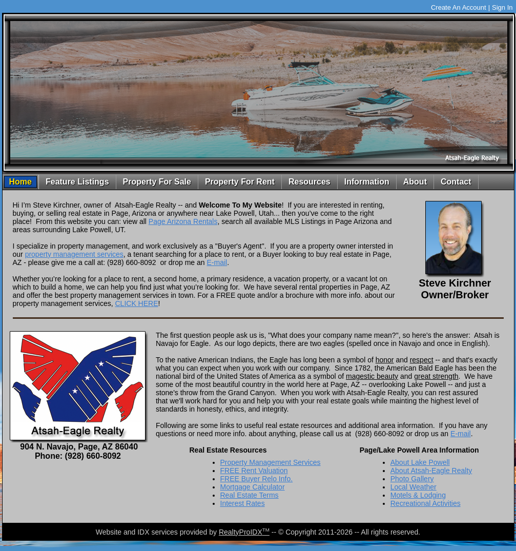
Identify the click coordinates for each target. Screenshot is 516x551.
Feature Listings (77, 181)
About (415, 181)
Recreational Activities (425, 503)
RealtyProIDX (244, 532)
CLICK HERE (136, 303)
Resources (309, 181)
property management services (74, 254)
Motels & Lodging (418, 495)
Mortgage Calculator (252, 487)
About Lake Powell (420, 462)
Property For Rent (240, 181)
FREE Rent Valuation (254, 470)
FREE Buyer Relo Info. (256, 479)
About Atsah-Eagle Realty (431, 470)
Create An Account (458, 7)
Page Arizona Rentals (183, 221)
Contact (456, 181)
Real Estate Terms (249, 495)
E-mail (217, 262)
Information (366, 181)
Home (20, 181)
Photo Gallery (412, 479)
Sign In (502, 7)
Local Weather (413, 487)
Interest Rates (242, 503)
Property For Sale (157, 181)
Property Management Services (270, 462)
